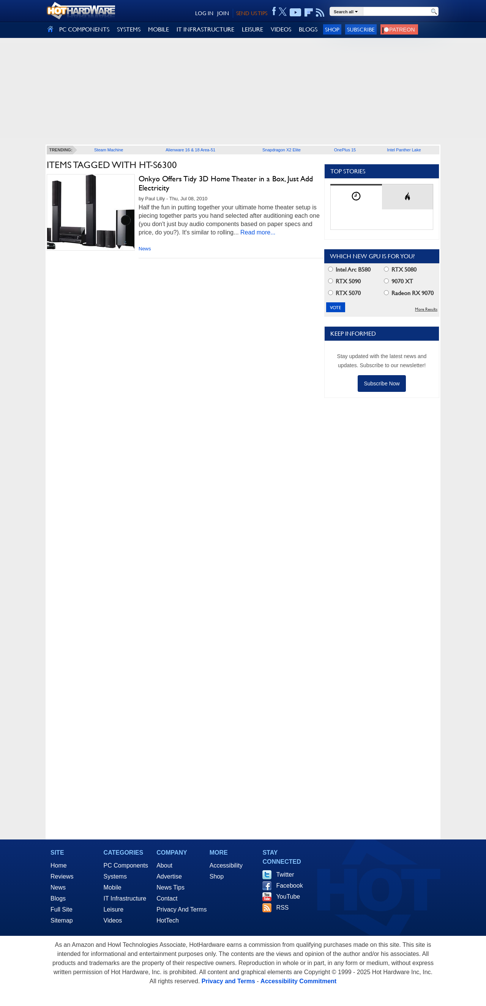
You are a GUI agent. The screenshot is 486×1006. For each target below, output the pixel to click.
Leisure (113, 909)
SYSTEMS (128, 29)
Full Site (61, 909)
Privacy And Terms (181, 909)
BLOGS (308, 29)
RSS (282, 907)
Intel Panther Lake (404, 150)
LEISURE (252, 29)
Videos (113, 920)
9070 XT (398, 281)
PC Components (126, 865)
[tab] (356, 196)
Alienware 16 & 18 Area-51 (190, 150)
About (164, 865)
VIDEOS (281, 29)
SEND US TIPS (251, 13)
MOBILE (158, 29)
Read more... (257, 232)
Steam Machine (108, 150)
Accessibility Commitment (298, 981)
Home (58, 865)
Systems (115, 876)
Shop (332, 29)
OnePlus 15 (345, 150)
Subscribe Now (381, 383)
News (145, 249)
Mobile (113, 887)
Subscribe (361, 29)
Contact (166, 898)
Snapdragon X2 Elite (281, 150)
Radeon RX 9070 (409, 293)
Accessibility (226, 865)
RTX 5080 (400, 269)
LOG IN (204, 13)
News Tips (170, 887)
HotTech (167, 920)
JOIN (223, 13)
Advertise (169, 876)
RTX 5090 (344, 281)
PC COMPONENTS (84, 29)
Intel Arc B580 (349, 269)
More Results (426, 309)
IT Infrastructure (125, 898)
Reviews (61, 876)
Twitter (285, 874)
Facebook (289, 885)
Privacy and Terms (228, 981)
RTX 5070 (344, 293)
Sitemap (61, 920)
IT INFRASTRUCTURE (205, 29)
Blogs (58, 898)
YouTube (288, 896)
